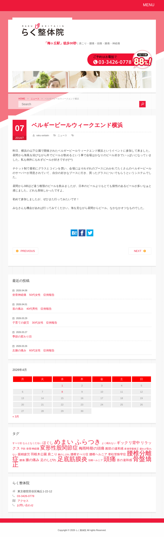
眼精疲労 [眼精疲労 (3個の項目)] (24, 454)
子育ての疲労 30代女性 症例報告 (34, 322)
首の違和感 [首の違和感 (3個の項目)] (124, 460)
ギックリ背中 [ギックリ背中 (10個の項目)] (128, 443)
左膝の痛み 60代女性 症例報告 (33, 350)
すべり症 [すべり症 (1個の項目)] (17, 443)
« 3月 (15, 416)
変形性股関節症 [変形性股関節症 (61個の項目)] (59, 448)
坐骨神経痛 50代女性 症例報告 (33, 294)
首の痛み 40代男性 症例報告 (31, 308)
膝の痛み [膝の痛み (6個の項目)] (33, 460)
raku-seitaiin (42, 135)
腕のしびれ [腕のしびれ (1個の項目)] (64, 454)
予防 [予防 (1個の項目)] (23, 448)
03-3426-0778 (25, 496)
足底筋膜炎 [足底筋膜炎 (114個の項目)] (72, 459)
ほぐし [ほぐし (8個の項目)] (47, 443)
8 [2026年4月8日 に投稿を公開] (62, 392)
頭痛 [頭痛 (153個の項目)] (110, 459)
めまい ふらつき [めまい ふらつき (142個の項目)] (77, 441)
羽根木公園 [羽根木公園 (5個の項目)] (39, 454)
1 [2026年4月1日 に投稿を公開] (62, 385)
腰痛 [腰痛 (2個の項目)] (22, 460)
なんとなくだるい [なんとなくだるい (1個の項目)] (32, 443)
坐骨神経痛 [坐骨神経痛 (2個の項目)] (32, 448)
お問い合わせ (25, 505)
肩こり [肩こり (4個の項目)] (52, 454)
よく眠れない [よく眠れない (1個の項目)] (109, 443)
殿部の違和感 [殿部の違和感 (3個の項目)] (114, 448)
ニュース (35, 99)
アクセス (23, 500)
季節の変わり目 (22, 336)
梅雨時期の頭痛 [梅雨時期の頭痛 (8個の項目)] (92, 448)
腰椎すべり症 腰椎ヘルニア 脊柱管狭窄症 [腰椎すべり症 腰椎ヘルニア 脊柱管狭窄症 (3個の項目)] (98, 454)
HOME (21, 99)
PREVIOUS (27, 251)
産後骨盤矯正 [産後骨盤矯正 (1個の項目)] (131, 448)
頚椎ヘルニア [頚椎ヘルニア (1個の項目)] (95, 460)
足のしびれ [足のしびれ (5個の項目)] (48, 460)
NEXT (137, 251)
